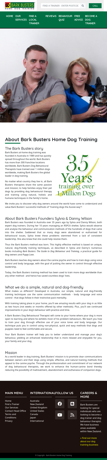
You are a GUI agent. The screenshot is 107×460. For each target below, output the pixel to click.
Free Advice (78, 17)
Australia (34, 400)
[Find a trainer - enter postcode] (60, 5)
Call (95, 5)
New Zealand (37, 404)
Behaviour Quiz (65, 17)
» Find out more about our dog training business (89, 441)
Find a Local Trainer (34, 19)
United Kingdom (38, 407)
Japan (33, 417)
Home (9, 16)
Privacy (8, 420)
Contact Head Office (15, 410)
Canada (34, 414)
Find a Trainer (12, 404)
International (37, 420)
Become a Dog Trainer (91, 19)
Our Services (21, 17)
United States (37, 410)
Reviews (51, 16)
